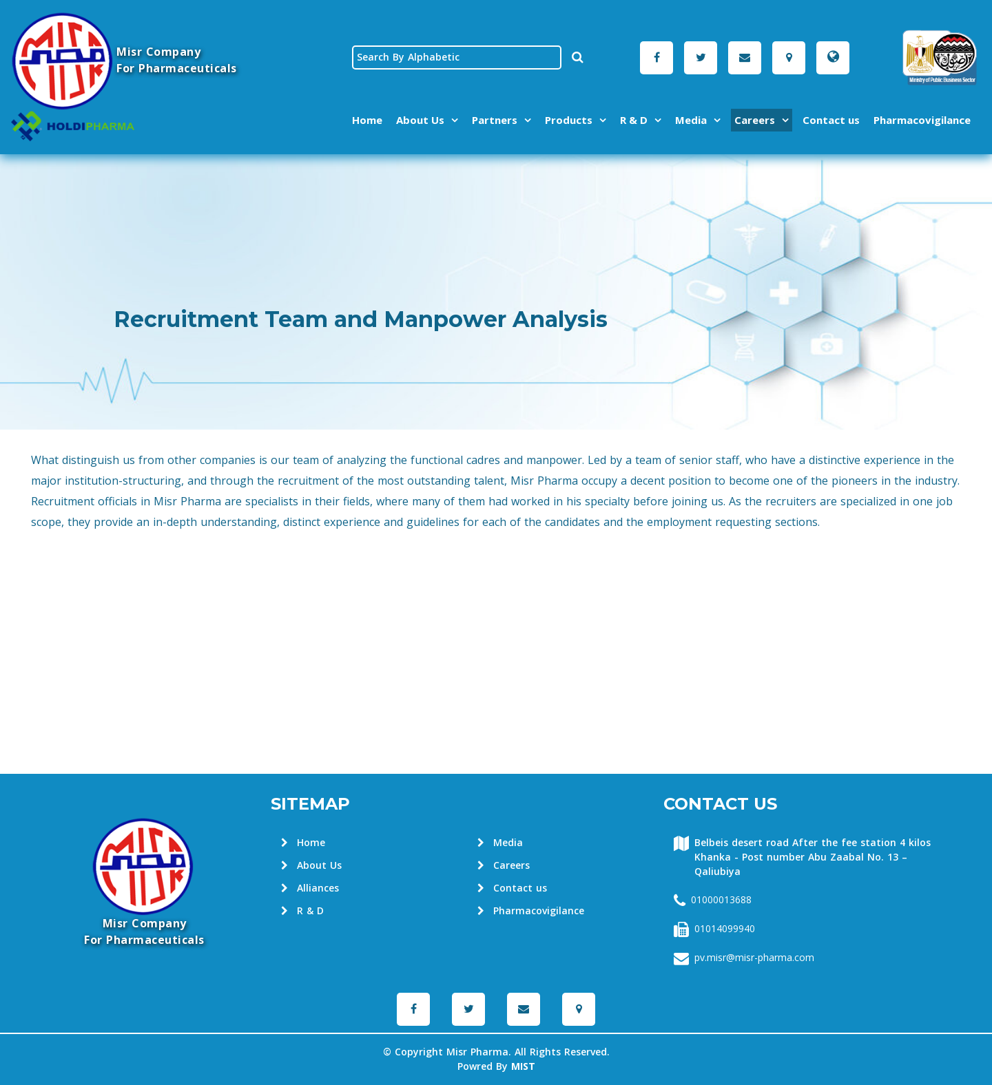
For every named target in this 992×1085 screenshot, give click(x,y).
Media (691, 120)
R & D (634, 120)
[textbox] (456, 57)
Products (568, 120)
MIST (523, 1066)
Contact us (831, 120)
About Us (420, 120)
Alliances (310, 888)
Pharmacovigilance (922, 120)
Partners (494, 120)
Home (367, 120)
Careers (754, 120)
